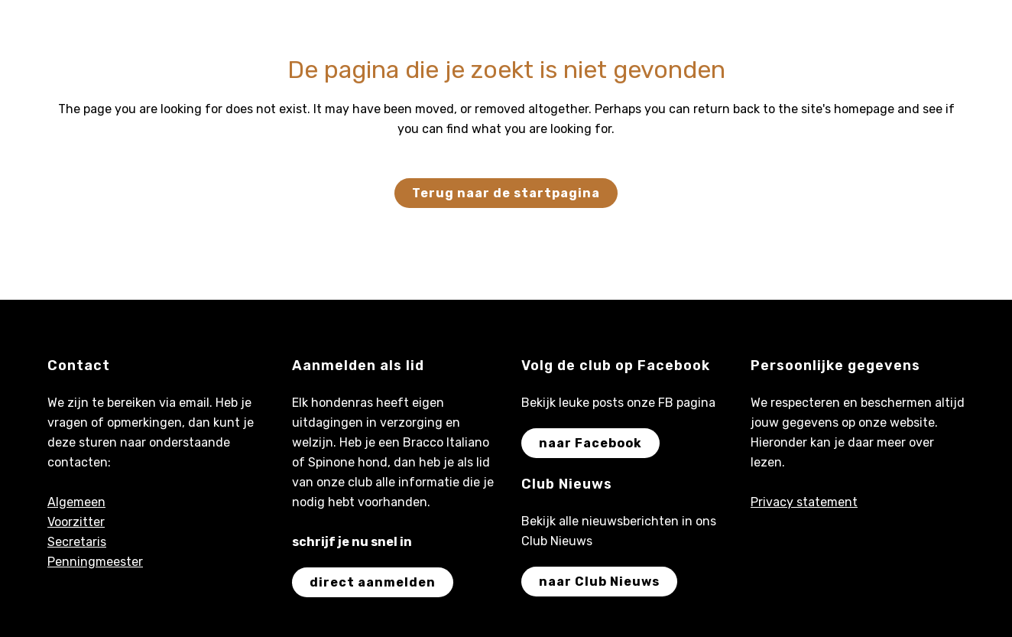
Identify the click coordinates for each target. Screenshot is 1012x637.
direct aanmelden (373, 582)
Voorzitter (76, 522)
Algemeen (76, 502)
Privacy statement (804, 502)
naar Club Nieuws (599, 581)
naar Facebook (590, 443)
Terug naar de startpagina (506, 193)
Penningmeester (95, 561)
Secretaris (76, 542)
